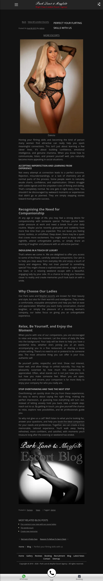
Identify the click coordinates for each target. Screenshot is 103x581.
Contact (46, 558)
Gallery (29, 556)
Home (21, 556)
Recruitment (59, 556)
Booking (48, 556)
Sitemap (56, 558)
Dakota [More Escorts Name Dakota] (51, 135)
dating (53, 510)
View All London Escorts (38, 22)
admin (41, 28)
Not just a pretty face (29, 539)
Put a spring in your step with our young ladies (38, 524)
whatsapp (24, 579)
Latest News (78, 556)
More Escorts (51, 35)
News (38, 510)
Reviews (38, 556)
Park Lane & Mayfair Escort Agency (53, 564)
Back (24, 22)
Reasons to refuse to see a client (53, 539)
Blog (69, 556)
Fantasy (30, 510)
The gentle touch (27, 528)
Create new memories (29, 531)
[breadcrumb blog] (29, 546)
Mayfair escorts (47, 295)
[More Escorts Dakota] (51, 86)
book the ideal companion (71, 421)
